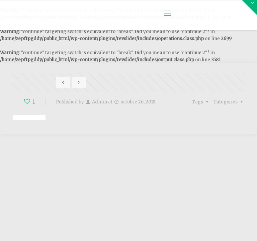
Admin (99, 102)
